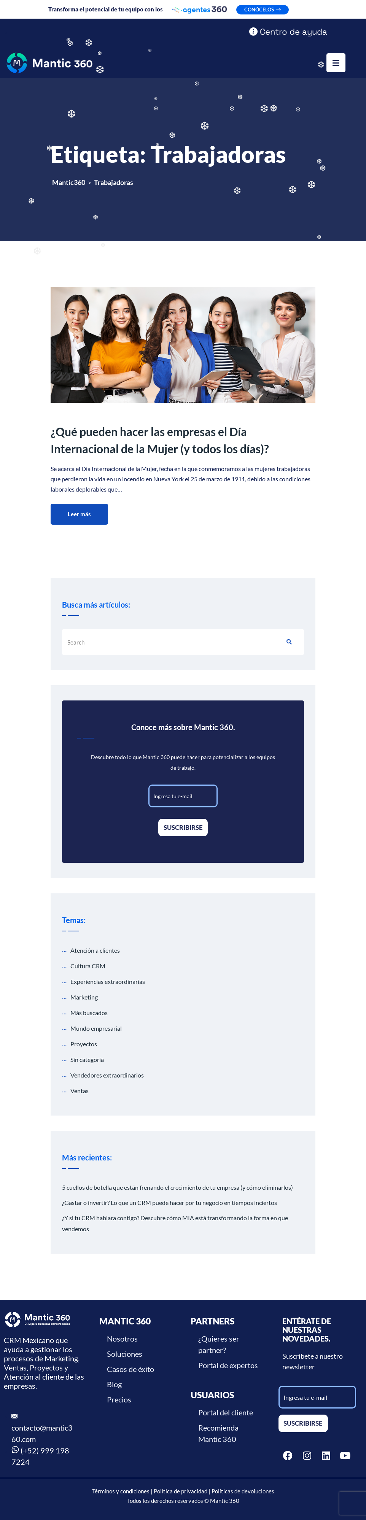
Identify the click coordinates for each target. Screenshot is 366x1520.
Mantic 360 (224, 1500)
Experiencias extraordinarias (107, 981)
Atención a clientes (95, 950)
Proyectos (83, 1043)
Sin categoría (87, 1059)
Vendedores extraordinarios (107, 1075)
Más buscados (89, 1012)
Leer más (79, 514)
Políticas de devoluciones (243, 1491)
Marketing (84, 997)
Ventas (79, 1090)
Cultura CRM (87, 965)
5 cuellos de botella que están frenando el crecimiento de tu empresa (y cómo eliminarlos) (177, 1187)
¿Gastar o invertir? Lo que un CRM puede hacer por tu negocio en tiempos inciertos (169, 1202)
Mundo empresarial (96, 1028)
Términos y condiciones (121, 1491)
